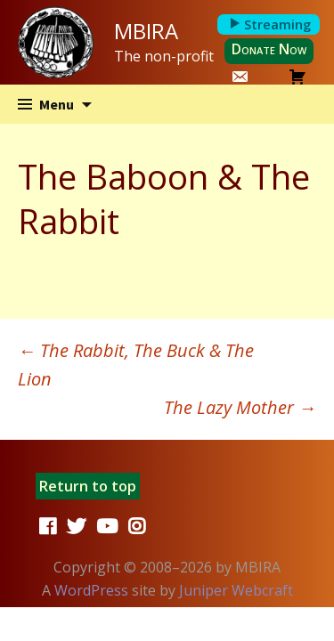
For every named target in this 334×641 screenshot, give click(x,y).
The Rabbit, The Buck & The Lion (136, 364)
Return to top (87, 486)
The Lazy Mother (240, 407)
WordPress (91, 590)
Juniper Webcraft (236, 590)
